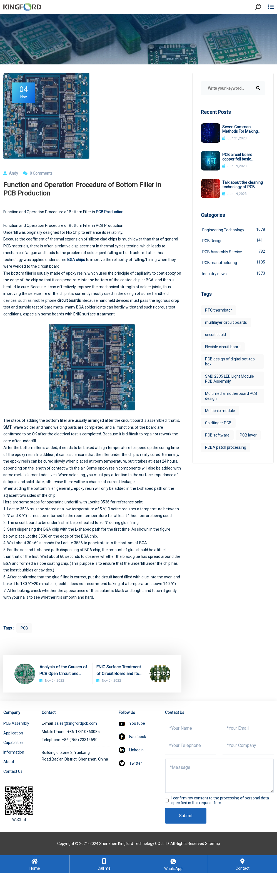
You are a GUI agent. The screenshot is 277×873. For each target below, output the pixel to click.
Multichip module (220, 410)
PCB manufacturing (233, 262)
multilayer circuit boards (226, 322)
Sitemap (212, 843)
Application (13, 733)
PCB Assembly (16, 723)
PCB (24, 628)
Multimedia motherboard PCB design (231, 396)
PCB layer (248, 435)
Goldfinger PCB (218, 423)
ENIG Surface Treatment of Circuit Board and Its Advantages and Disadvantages (118, 670)
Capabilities (13, 742)
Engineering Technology (233, 229)
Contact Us (13, 771)
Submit (186, 815)
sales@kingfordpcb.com (75, 723)
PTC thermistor (218, 310)
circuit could (215, 334)
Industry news (233, 273)
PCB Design (233, 240)
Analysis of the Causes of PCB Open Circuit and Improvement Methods (63, 670)
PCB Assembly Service (233, 251)
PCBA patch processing (225, 447)
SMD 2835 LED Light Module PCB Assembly (229, 378)
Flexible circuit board (223, 347)
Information (13, 752)
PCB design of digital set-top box (230, 361)
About (8, 761)
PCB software (217, 435)
